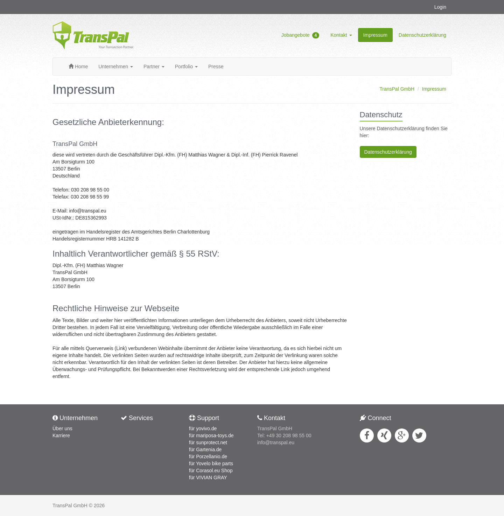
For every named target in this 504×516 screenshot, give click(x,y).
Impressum (375, 35)
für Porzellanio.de (208, 456)
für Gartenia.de (205, 449)
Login (440, 7)
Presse (216, 66)
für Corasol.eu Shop (211, 470)
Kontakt (341, 35)
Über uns (62, 428)
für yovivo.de (203, 428)
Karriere (61, 435)
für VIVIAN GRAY (208, 477)
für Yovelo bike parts (211, 463)
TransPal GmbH (396, 89)
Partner (154, 66)
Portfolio (186, 66)
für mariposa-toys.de (211, 435)
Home (78, 66)
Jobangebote (300, 35)
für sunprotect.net (208, 442)
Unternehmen (115, 66)
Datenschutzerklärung (422, 35)
